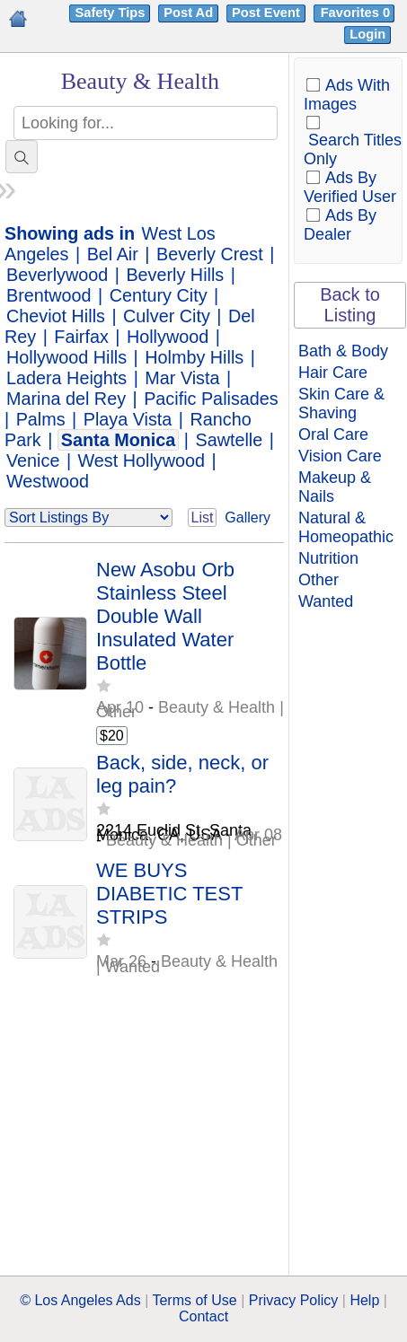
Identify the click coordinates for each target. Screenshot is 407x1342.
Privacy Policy (294, 1300)
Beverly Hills (175, 275)
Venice (32, 460)
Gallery (247, 517)
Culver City (166, 316)
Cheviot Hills (55, 316)
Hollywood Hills (66, 357)
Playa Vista (128, 419)
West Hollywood (141, 460)
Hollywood (167, 336)
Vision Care (340, 456)
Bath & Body (343, 351)
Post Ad (188, 12)
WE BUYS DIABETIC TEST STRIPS (169, 893)
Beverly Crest (209, 254)
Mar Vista (182, 378)
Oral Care (333, 434)
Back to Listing (350, 305)
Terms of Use (194, 1300)
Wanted (325, 601)
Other (318, 580)
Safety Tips (110, 12)
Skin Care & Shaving (341, 403)
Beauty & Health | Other (190, 709)
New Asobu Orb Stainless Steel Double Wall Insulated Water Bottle (165, 616)
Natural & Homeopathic (346, 527)
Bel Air (112, 254)
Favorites (357, 12)
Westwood (47, 481)
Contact (203, 1316)
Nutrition (328, 558)
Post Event (266, 12)
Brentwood (49, 295)
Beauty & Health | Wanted (187, 963)
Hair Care (332, 373)
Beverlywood (57, 275)
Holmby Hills (194, 357)
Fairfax (81, 336)
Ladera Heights (66, 378)
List (202, 517)
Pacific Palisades (211, 398)
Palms (41, 419)
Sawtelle (228, 440)
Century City (159, 295)
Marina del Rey (66, 398)
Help (364, 1300)
